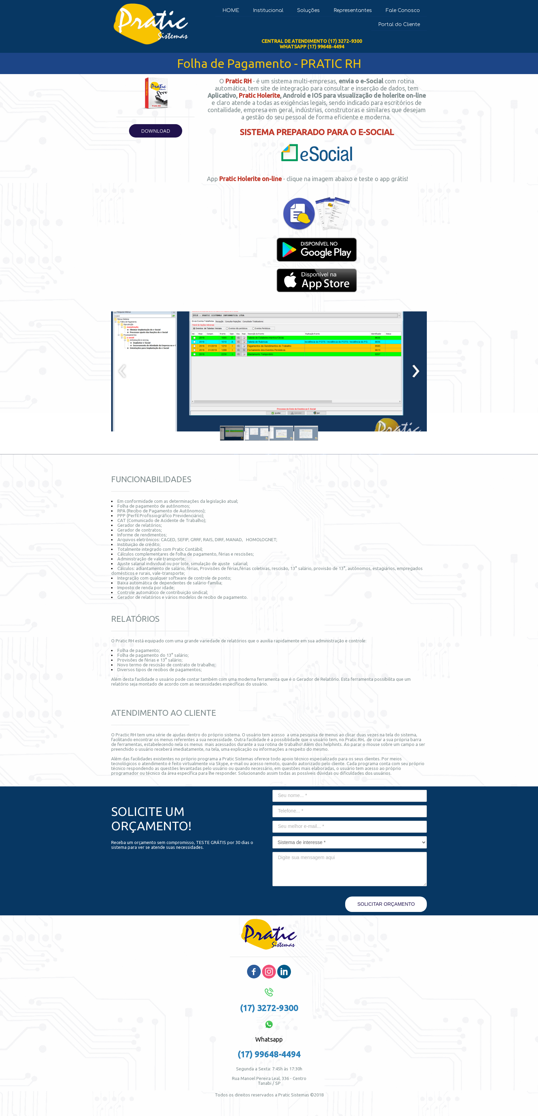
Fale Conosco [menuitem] (403, 10)
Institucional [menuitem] (268, 10)
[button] (155, 131)
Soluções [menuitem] (308, 10)
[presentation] (122, 371)
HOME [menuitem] (230, 10)
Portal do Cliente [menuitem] (399, 24)
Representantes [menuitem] (353, 10)
